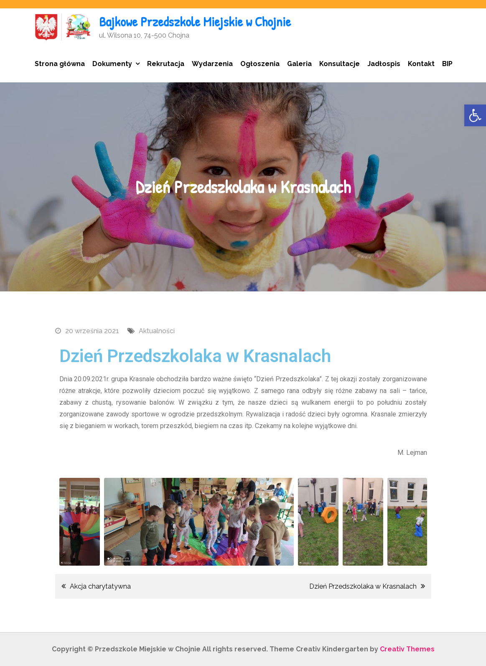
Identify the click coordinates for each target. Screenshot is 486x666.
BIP (447, 64)
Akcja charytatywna (100, 586)
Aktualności (157, 331)
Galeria (299, 64)
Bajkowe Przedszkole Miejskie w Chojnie (195, 22)
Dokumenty (112, 64)
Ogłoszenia (260, 64)
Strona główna (60, 64)
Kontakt (421, 64)
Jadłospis (383, 64)
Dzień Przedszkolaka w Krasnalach (363, 586)
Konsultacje (339, 64)
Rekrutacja (165, 64)
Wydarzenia (212, 64)
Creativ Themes (407, 649)
